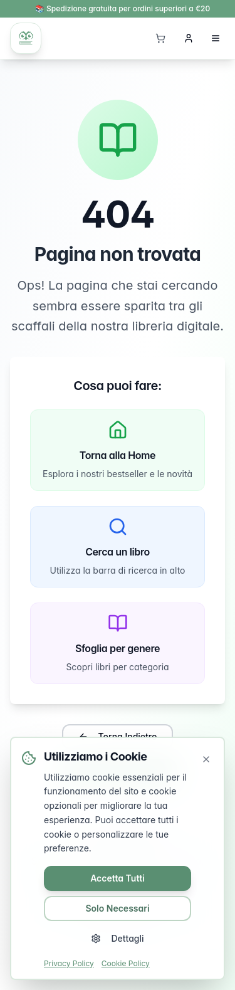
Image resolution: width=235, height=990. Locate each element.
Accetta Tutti (117, 878)
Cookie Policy (126, 963)
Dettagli (117, 938)
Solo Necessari (117, 908)
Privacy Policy (69, 963)
